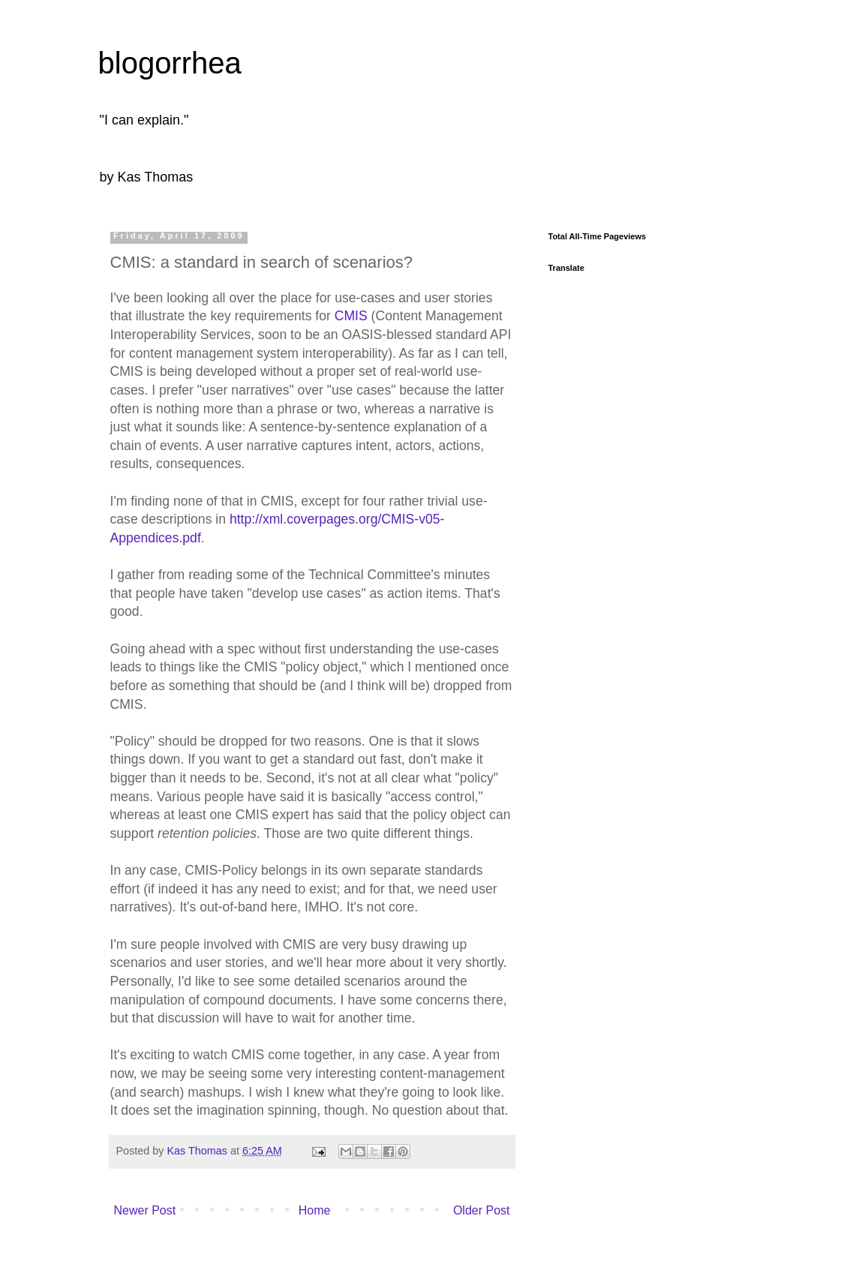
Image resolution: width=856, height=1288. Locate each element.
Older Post (481, 1210)
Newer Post (145, 1210)
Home (315, 1210)
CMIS (351, 315)
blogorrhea (170, 63)
